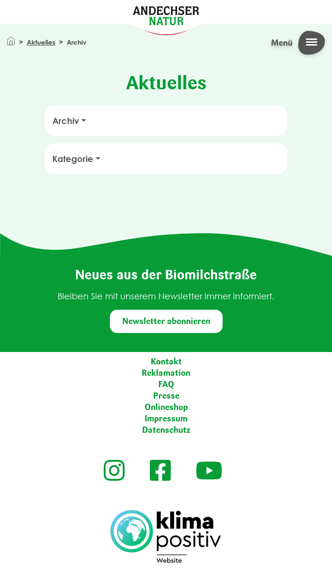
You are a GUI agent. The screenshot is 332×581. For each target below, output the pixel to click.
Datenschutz (166, 430)
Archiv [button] (65, 120)
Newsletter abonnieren (166, 321)
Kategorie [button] (72, 158)
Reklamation (166, 373)
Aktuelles (41, 42)
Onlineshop (166, 407)
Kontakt (166, 361)
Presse (166, 396)
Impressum (166, 418)
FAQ (166, 384)
